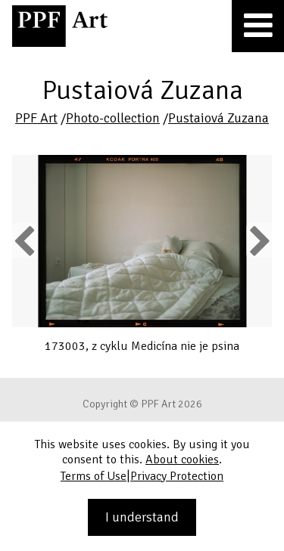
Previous (25, 240)
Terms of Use (93, 476)
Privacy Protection (176, 476)
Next (258, 240)
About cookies (182, 459)
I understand (142, 517)
